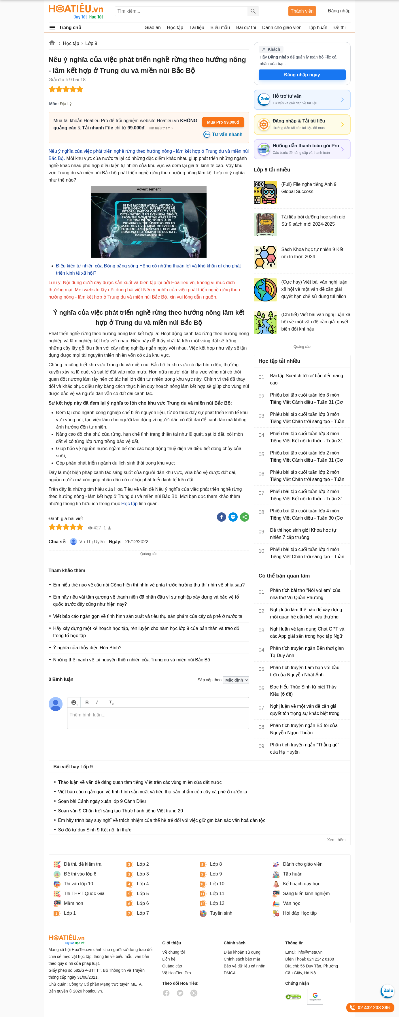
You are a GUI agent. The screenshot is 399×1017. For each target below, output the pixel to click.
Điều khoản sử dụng (242, 952)
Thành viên (302, 11)
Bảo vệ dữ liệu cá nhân (244, 966)
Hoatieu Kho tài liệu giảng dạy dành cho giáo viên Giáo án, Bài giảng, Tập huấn (76, 11)
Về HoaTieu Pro (176, 973)
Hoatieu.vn (52, 43)
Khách (271, 49)
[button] (149, 224)
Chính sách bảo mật (242, 959)
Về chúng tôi (173, 952)
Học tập (71, 43)
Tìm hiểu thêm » (160, 128)
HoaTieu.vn (75, 939)
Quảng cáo (172, 966)
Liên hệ (168, 959)
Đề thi (340, 27)
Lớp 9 (91, 43)
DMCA (230, 973)
